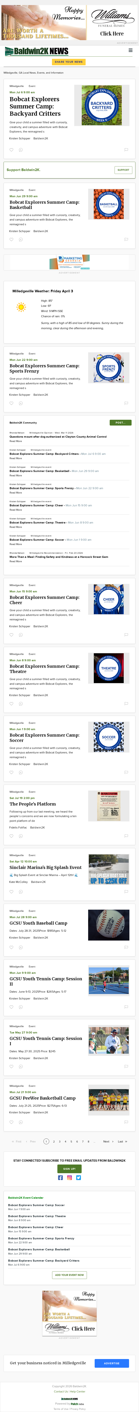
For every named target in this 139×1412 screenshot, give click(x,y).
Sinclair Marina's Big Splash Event (46, 867)
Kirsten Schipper (20, 138)
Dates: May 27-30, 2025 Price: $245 (32, 1051)
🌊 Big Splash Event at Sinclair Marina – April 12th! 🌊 (44, 875)
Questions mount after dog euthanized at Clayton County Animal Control (58, 436)
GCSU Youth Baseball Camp (38, 923)
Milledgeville (17, 86)
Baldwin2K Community (23, 422)
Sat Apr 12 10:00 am (23, 861)
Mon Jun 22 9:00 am (24, 360)
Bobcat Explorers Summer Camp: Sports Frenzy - (56, 488)
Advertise (111, 1363)
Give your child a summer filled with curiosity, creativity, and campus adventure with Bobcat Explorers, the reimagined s (39, 127)
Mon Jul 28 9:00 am (23, 917)
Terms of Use (61, 1409)
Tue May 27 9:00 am (23, 1032)
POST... (121, 422)
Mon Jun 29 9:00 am (24, 196)
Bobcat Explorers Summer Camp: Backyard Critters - (58, 454)
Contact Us (61, 1391)
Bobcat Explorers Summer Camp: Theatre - (51, 522)
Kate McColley (19, 882)
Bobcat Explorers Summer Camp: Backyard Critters (35, 106)
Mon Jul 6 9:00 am (22, 92)
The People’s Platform (33, 804)
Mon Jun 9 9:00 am (23, 973)
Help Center (77, 1391)
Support (123, 170)
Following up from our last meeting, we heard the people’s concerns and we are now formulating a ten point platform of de (43, 816)
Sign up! (69, 1168)
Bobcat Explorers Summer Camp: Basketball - (54, 471)
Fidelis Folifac (18, 827)
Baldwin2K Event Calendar (26, 1198)
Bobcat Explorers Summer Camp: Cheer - (51, 505)
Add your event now (69, 1275)
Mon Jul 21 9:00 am (23, 1092)
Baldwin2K (40, 138)
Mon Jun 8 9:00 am (23, 660)
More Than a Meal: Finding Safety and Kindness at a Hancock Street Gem (59, 557)
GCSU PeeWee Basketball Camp (43, 1098)
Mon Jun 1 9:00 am (22, 729)
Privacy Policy (78, 1409)
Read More (16, 441)
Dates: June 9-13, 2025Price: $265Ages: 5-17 (38, 992)
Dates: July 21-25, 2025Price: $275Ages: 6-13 (38, 1106)
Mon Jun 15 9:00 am (23, 591)
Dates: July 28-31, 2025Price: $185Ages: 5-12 (38, 931)
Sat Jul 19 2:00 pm (22, 798)
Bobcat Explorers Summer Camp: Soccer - (50, 539)
